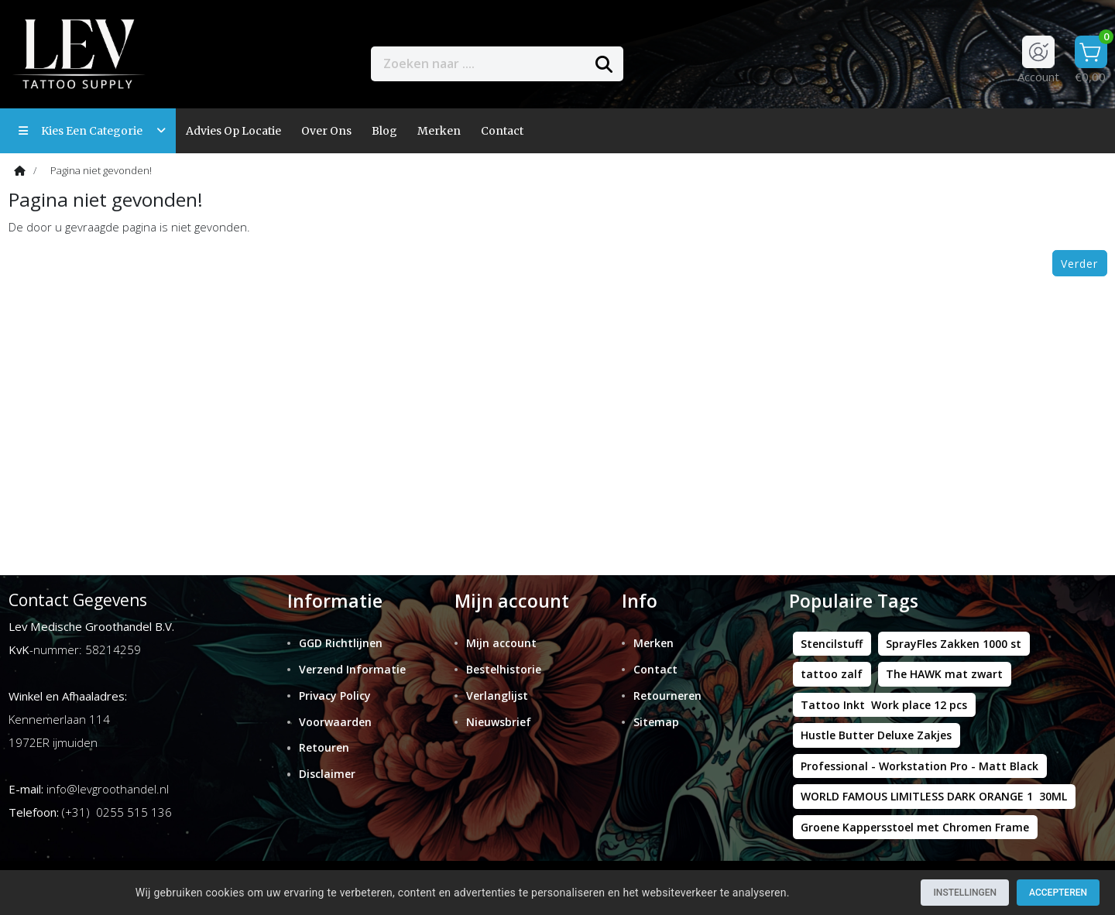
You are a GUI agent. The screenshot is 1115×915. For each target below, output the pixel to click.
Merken (439, 131)
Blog (384, 131)
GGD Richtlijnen (341, 643)
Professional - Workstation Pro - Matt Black (919, 766)
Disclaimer (327, 773)
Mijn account (501, 643)
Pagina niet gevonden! (101, 170)
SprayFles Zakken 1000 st (953, 643)
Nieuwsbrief (498, 722)
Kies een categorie (92, 131)
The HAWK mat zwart (944, 674)
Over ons (326, 131)
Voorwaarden (335, 722)
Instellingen (965, 892)
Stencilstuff (832, 643)
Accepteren (1058, 892)
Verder (1079, 263)
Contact (655, 669)
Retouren (324, 747)
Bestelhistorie (503, 669)
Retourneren (667, 695)
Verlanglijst (497, 695)
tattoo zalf (832, 674)
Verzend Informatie (352, 669)
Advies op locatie (233, 131)
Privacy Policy (335, 695)
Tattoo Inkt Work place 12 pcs (884, 704)
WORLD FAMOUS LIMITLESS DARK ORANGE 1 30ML (934, 796)
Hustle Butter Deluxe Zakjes (876, 735)
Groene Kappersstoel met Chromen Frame (915, 827)
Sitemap (656, 722)
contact (502, 131)
